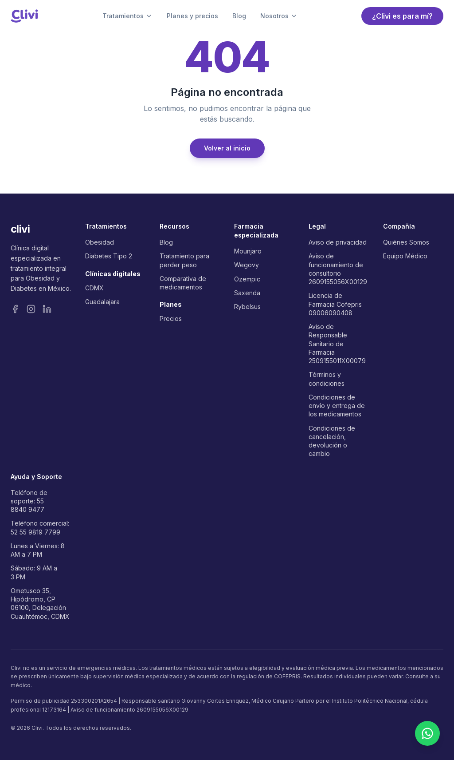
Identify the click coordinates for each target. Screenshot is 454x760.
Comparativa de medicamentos (183, 283)
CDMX (94, 288)
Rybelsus (247, 306)
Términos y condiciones (326, 379)
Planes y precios (192, 16)
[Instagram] (31, 309)
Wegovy (246, 265)
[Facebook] (15, 309)
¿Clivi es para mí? (402, 16)
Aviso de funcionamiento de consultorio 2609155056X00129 (338, 268)
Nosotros (278, 16)
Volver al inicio (227, 148)
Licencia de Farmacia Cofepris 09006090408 (335, 304)
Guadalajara (102, 301)
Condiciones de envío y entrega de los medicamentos (337, 405)
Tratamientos (127, 16)
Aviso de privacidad (338, 242)
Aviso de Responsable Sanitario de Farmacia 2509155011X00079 (337, 343)
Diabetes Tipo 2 (108, 256)
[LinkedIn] (47, 309)
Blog (239, 16)
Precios (171, 318)
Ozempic (247, 279)
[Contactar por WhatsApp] (427, 733)
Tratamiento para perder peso (184, 260)
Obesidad (99, 242)
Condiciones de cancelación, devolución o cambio (332, 441)
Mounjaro (248, 251)
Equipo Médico (405, 256)
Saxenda (247, 293)
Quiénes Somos (406, 242)
